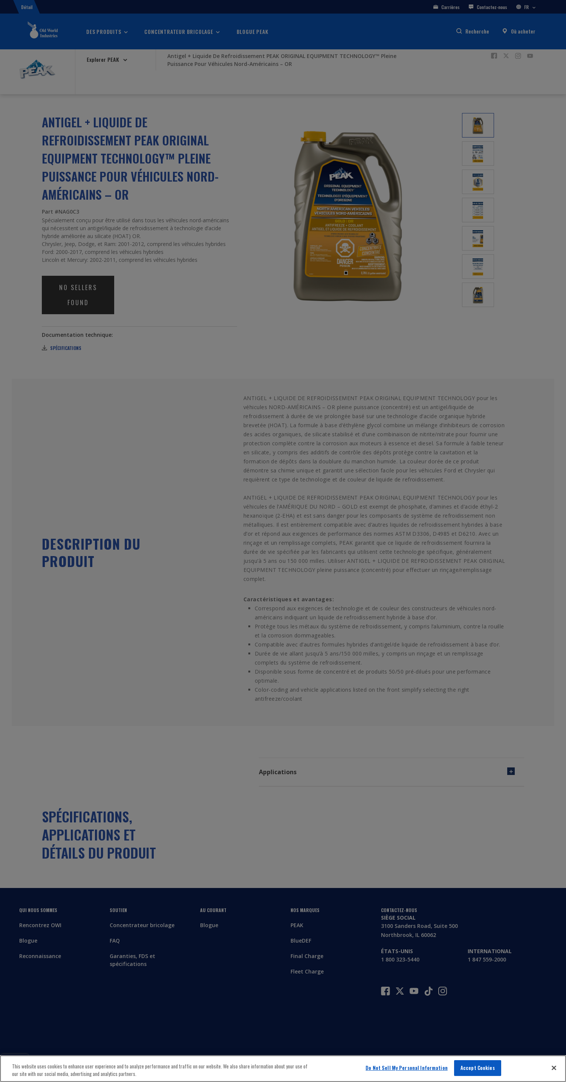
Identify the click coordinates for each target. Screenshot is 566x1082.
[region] (283, 1068)
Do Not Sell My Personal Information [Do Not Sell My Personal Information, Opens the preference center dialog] (407, 1067)
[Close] (554, 1067)
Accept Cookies (477, 1067)
